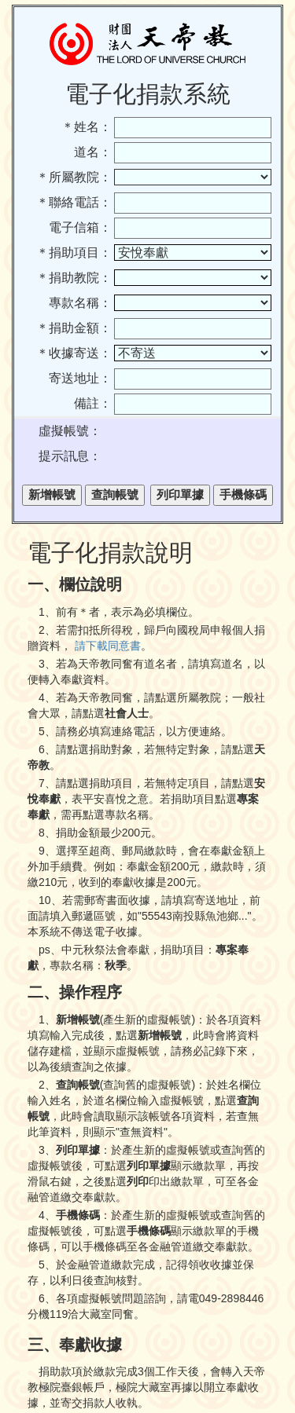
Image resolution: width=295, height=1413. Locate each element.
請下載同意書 (108, 645)
